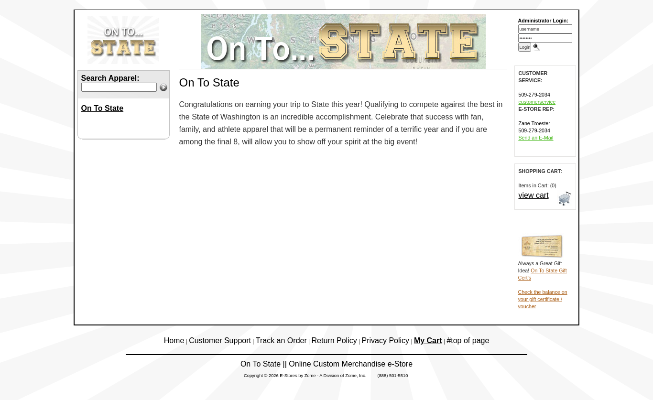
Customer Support (220, 340)
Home (174, 340)
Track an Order (281, 340)
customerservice (537, 102)
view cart (534, 195)
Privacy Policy (386, 340)
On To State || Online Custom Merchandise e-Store (326, 364)
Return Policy (334, 340)
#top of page (467, 340)
